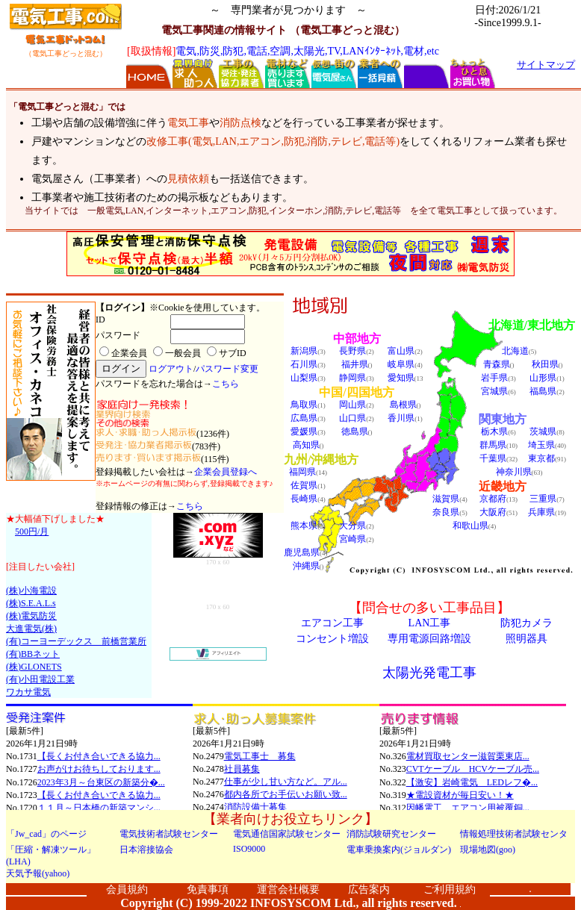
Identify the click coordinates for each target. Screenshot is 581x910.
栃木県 (494, 431)
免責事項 (208, 889)
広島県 (303, 418)
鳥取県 (303, 404)
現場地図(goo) (487, 849)
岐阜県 (401, 364)
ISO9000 (249, 849)
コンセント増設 (332, 638)
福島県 (542, 391)
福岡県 (302, 472)
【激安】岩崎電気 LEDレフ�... (472, 782)
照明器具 (526, 638)
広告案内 (369, 889)
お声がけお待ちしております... (99, 769)
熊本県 (303, 525)
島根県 (403, 404)
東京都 (541, 458)
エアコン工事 (332, 623)
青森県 (496, 364)
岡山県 (352, 404)
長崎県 (303, 498)
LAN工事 (429, 623)
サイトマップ (546, 64)
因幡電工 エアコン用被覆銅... (467, 808)
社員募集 (242, 769)
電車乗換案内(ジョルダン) (399, 849)
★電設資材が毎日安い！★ (460, 795)
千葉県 (492, 458)
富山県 (401, 351)
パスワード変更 (227, 369)
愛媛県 (303, 431)
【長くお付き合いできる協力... (99, 756)
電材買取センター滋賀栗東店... (467, 756)
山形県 (542, 378)
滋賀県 (445, 498)
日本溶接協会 (146, 849)
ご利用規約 (449, 889)
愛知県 (401, 378)
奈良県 (445, 512)
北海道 (515, 351)
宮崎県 (352, 539)
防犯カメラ (526, 623)
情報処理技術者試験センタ (514, 834)
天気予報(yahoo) (37, 873)
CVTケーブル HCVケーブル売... (472, 769)
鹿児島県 (302, 552)
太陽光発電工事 (429, 672)
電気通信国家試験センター (287, 834)
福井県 (354, 364)
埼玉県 (541, 445)
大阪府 (492, 512)
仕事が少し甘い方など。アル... (285, 781)
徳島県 (354, 431)
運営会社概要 (288, 889)
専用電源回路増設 (429, 638)
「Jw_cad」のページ (46, 834)
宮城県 (494, 391)
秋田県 (545, 364)
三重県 (542, 498)
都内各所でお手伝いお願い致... (285, 794)
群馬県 (492, 445)
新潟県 (303, 351)
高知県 (306, 445)
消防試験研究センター (391, 834)
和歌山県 (470, 525)
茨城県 (542, 431)
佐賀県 (303, 485)
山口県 (352, 418)
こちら (225, 383)
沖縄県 (306, 566)
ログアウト (171, 369)
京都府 (492, 498)
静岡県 (352, 378)
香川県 (401, 418)
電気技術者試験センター (168, 834)
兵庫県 (541, 512)
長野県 (352, 351)
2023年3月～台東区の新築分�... (101, 782)
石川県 (303, 364)
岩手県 (494, 378)
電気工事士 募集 (260, 756)
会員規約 (127, 889)
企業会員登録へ (225, 472)
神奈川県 (514, 472)
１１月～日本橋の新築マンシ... (99, 808)
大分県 (352, 525)
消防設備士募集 (255, 807)
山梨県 (303, 378)
